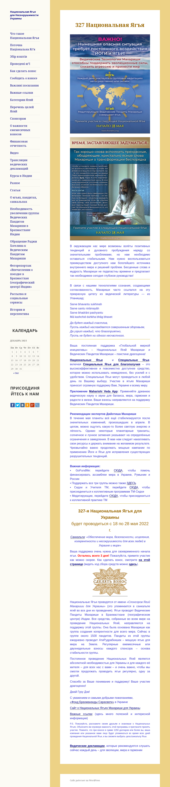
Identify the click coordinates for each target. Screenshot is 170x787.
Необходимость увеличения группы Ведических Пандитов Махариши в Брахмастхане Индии (24, 221)
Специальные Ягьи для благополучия (111, 364)
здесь (133, 564)
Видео (14, 153)
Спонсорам (18, 118)
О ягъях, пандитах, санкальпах (23, 199)
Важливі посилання (24, 85)
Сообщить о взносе (23, 78)
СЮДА (118, 470)
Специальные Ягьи (133, 360)
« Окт (16, 373)
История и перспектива (19, 312)
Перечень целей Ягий (22, 109)
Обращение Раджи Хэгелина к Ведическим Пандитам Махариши (23, 249)
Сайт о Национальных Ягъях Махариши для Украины (105, 708)
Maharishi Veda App (103, 391)
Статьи (15, 190)
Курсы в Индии (21, 176)
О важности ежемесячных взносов (20, 130)
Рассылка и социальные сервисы (19, 298)
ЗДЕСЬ (131, 483)
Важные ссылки (21, 93)
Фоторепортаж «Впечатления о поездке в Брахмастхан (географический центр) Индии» (22, 276)
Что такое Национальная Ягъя (24, 36)
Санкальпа (77, 537)
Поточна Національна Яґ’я (22, 47)
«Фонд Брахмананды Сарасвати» (92, 702)
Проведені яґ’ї (20, 64)
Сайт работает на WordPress (85, 780)
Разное (15, 183)
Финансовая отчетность (19, 143)
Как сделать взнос (23, 71)
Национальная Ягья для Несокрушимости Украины (24, 15)
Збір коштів (18, 56)
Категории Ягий (21, 100)
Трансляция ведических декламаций (19, 164)
